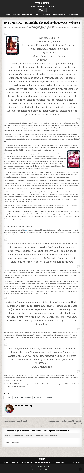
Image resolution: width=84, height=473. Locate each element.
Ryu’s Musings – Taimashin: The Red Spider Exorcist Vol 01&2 (42, 22)
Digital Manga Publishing (13, 27)
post (26, 230)
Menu (43, 10)
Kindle (39, 27)
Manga (43, 27)
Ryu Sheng (32, 26)
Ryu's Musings (50, 27)
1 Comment (53, 26)
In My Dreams (27, 14)
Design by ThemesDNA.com (42, 470)
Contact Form (73, 14)
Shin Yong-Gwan (68, 27)
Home (8, 14)
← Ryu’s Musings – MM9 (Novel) (14, 421)
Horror (34, 27)
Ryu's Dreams (42, 2)
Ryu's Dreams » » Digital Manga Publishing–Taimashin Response (34, 435)
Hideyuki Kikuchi (26, 27)
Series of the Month (42, 14)
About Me (16, 14)
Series (61, 27)
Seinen (57, 27)
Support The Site (58, 14)
